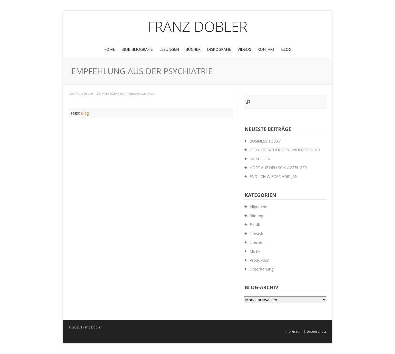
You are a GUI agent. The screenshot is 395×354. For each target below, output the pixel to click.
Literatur (257, 242)
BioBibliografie (137, 49)
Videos (244, 49)
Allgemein (258, 206)
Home (109, 49)
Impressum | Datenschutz (305, 331)
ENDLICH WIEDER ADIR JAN (274, 176)
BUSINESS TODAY (265, 141)
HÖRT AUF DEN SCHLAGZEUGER (278, 167)
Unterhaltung (261, 269)
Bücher (193, 49)
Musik (255, 251)
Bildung (256, 215)
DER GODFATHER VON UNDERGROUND (285, 149)
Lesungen (169, 49)
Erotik (255, 224)
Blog (286, 49)
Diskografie (219, 49)
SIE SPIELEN (260, 158)
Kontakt (266, 49)
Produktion (260, 260)
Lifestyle (257, 233)
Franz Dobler (198, 26)
